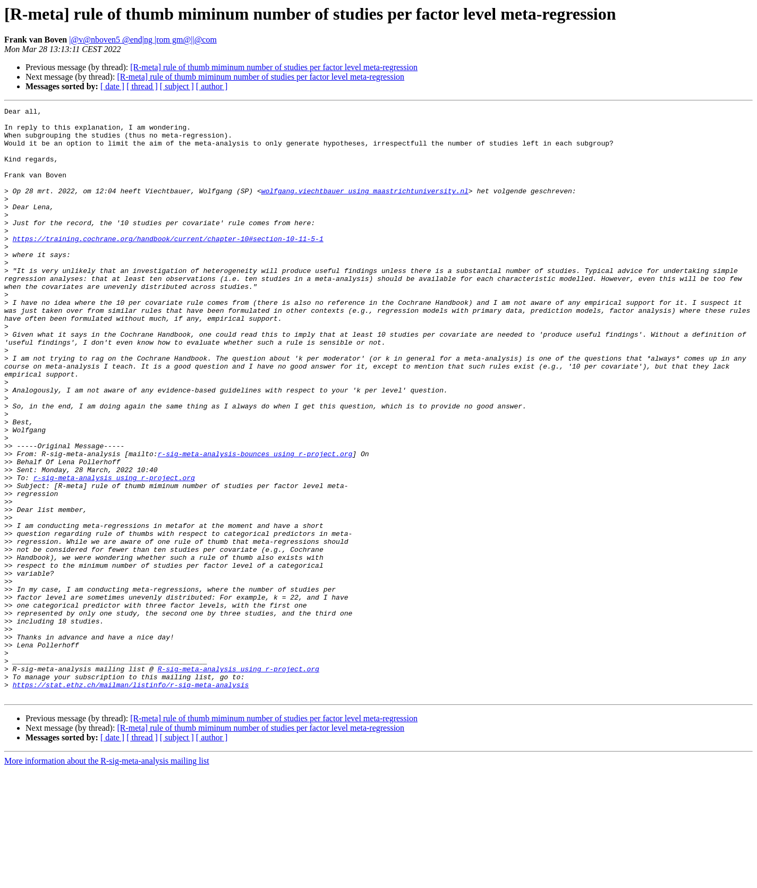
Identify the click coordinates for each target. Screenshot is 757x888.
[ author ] (212, 86)
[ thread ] (142, 86)
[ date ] (112, 86)
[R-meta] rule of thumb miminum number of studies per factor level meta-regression (274, 67)
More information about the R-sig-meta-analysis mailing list (106, 878)
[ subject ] (177, 86)
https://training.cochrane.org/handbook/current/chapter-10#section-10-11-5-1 (168, 265)
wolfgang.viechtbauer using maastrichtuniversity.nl (365, 208)
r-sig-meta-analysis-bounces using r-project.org (255, 523)
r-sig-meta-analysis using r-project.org (114, 552)
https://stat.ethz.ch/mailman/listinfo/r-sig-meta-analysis (131, 801)
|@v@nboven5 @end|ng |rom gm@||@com (143, 39)
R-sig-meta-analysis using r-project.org (238, 782)
